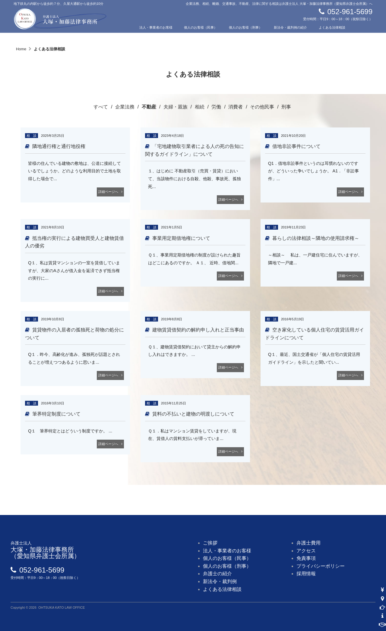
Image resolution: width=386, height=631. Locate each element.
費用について (194, 36)
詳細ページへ (108, 191)
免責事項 (306, 558)
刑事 (286, 106)
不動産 (149, 106)
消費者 (235, 106)
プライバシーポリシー (320, 566)
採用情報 (306, 573)
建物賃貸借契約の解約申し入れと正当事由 (198, 329)
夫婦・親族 (175, 106)
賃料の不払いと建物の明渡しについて (193, 413)
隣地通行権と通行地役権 (58, 146)
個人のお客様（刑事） (245, 27)
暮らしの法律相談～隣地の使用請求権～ (315, 238)
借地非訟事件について (296, 146)
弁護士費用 (308, 542)
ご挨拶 (210, 542)
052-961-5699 (349, 12)
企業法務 (124, 106)
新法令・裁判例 (220, 581)
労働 (216, 106)
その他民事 (262, 106)
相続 (199, 106)
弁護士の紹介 (149, 36)
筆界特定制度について (56, 413)
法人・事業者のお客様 (155, 27)
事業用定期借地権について (181, 238)
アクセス (235, 36)
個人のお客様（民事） (200, 27)
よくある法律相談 (332, 27)
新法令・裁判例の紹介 (290, 27)
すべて (100, 106)
